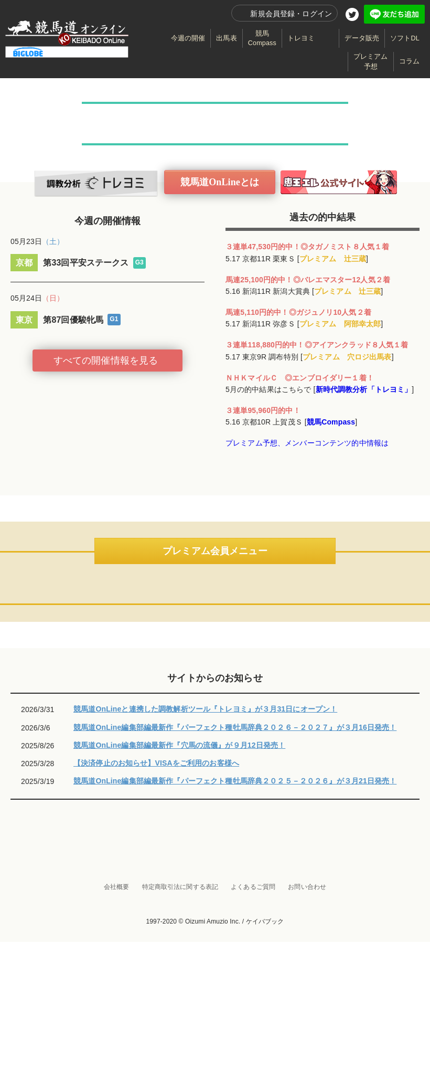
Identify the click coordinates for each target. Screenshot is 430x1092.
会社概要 (117, 1037)
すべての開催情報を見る (105, 360)
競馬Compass (262, 38)
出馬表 (226, 38)
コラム (409, 61)
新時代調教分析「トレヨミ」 (364, 389)
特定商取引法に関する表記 (180, 1037)
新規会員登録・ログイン (291, 13)
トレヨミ (301, 38)
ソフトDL (405, 38)
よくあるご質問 (253, 1037)
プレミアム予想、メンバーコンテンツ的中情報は (307, 443)
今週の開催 (188, 38)
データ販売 (362, 38)
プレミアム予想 (370, 61)
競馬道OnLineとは (220, 182)
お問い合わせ (307, 1037)
